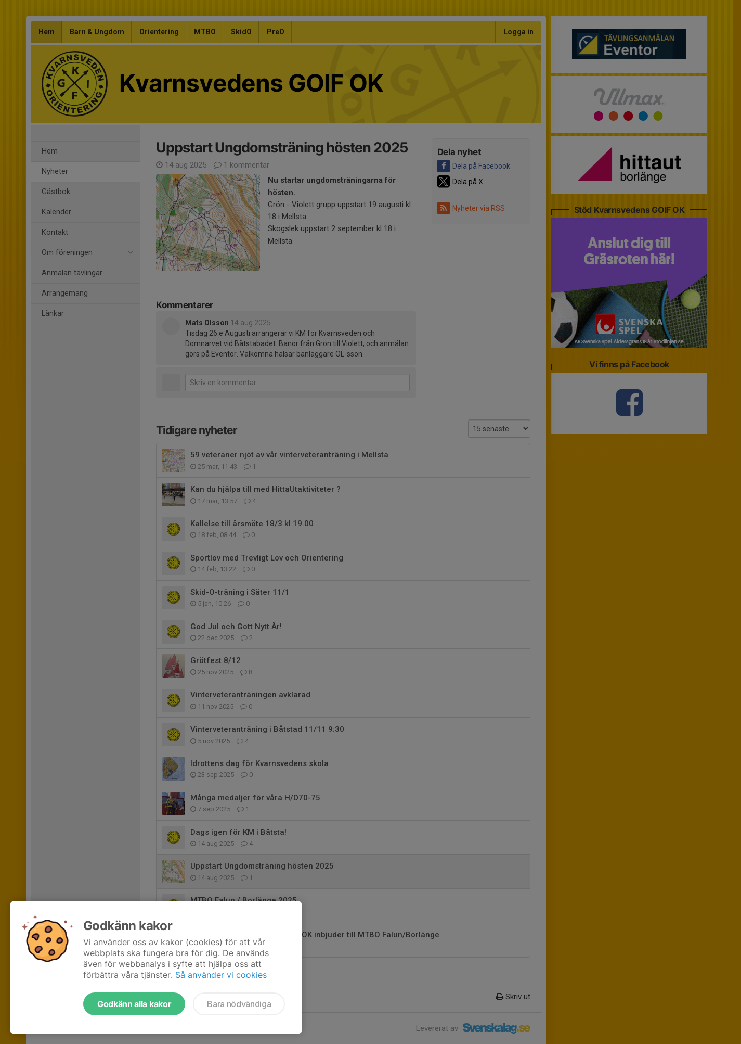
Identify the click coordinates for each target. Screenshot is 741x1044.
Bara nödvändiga (239, 1004)
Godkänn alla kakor (134, 1004)
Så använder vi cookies (221, 975)
